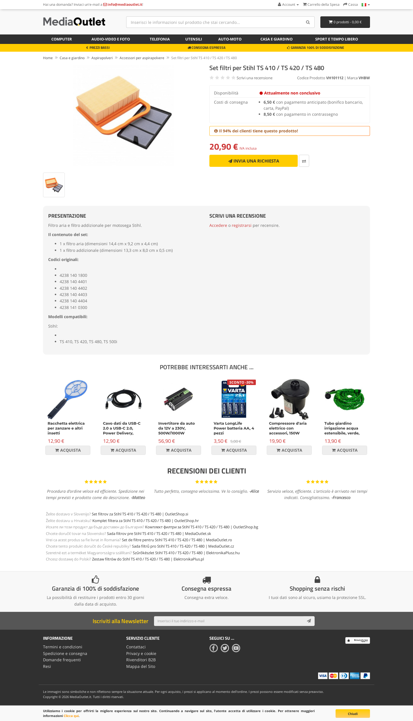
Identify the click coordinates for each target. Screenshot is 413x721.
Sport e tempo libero (336, 39)
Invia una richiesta (253, 161)
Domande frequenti (62, 659)
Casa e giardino (276, 39)
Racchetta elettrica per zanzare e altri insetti (66, 428)
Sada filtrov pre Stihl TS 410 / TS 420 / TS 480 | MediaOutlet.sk (159, 533)
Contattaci (136, 647)
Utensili (193, 39)
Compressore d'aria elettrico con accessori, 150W (288, 428)
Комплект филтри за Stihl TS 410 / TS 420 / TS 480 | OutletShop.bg (201, 526)
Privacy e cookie (141, 653)
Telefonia (160, 39)
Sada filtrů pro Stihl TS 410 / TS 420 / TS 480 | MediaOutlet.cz (183, 546)
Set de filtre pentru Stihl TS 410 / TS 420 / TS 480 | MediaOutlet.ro (177, 539)
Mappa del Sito (140, 666)
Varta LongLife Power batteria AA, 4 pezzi (234, 428)
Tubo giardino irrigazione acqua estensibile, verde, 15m (342, 430)
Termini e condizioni (62, 647)
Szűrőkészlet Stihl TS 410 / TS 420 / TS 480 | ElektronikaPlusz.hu (186, 552)
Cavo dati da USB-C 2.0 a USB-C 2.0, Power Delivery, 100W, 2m (122, 430)
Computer (61, 39)
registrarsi (242, 225)
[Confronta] (304, 161)
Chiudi (353, 714)
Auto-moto (229, 39)
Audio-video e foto (110, 39)
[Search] (308, 22)
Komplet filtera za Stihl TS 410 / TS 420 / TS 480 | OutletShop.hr (145, 520)
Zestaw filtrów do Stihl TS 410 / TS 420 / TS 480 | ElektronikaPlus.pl (148, 559)
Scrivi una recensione (254, 77)
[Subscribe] (309, 621)
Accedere (218, 225)
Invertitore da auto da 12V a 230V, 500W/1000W (176, 428)
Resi (47, 666)
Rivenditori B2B (141, 659)
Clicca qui (71, 716)
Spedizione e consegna (65, 653)
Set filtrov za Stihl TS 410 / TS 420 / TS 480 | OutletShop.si (140, 514)
